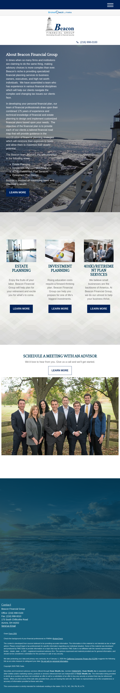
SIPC (79, 671)
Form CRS (13, 633)
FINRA (74, 671)
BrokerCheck (58, 638)
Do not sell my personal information (54, 661)
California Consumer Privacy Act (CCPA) (82, 659)
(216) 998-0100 (87, 42)
